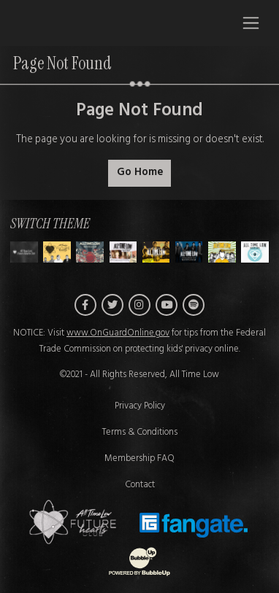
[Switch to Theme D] (156, 251)
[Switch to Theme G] (255, 251)
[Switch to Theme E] (189, 251)
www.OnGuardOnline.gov (117, 333)
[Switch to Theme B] (90, 251)
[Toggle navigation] (251, 22)
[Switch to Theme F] (222, 251)
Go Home (140, 172)
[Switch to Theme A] (57, 251)
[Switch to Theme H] (24, 251)
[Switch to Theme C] (123, 251)
